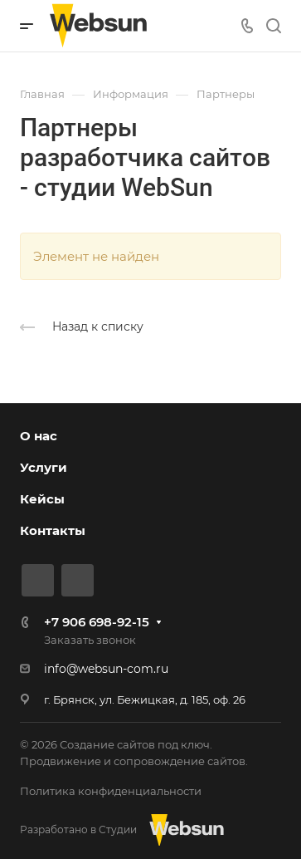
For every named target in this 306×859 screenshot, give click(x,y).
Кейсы (42, 499)
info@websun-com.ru (106, 668)
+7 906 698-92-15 (96, 622)
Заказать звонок (90, 639)
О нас (38, 436)
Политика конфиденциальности (111, 791)
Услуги (43, 467)
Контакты (52, 530)
